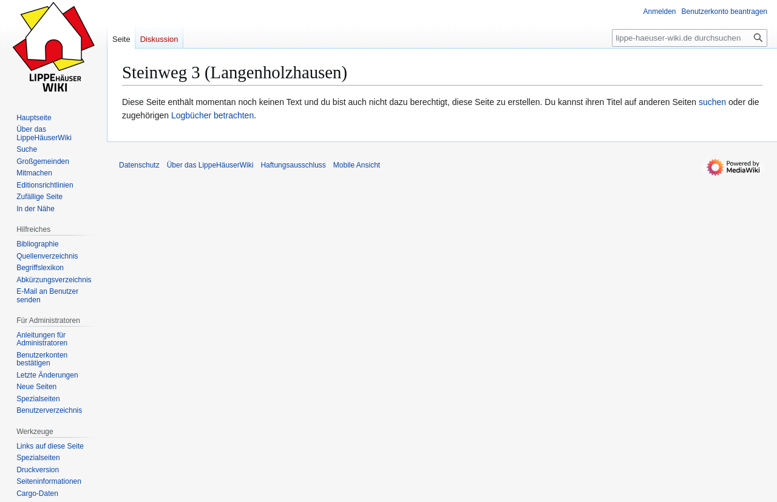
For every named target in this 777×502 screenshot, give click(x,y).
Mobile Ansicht (356, 165)
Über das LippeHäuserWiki (210, 165)
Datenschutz (139, 165)
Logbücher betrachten (212, 115)
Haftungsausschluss (292, 165)
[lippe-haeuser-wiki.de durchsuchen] (689, 38)
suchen (712, 102)
